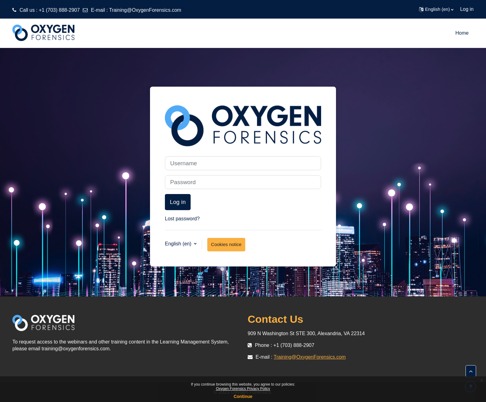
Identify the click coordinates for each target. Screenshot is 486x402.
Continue (243, 396)
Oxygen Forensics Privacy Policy (243, 389)
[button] (436, 9)
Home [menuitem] (462, 33)
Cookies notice (226, 244)
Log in (467, 9)
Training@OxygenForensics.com (145, 10)
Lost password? (182, 218)
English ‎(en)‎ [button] (179, 243)
